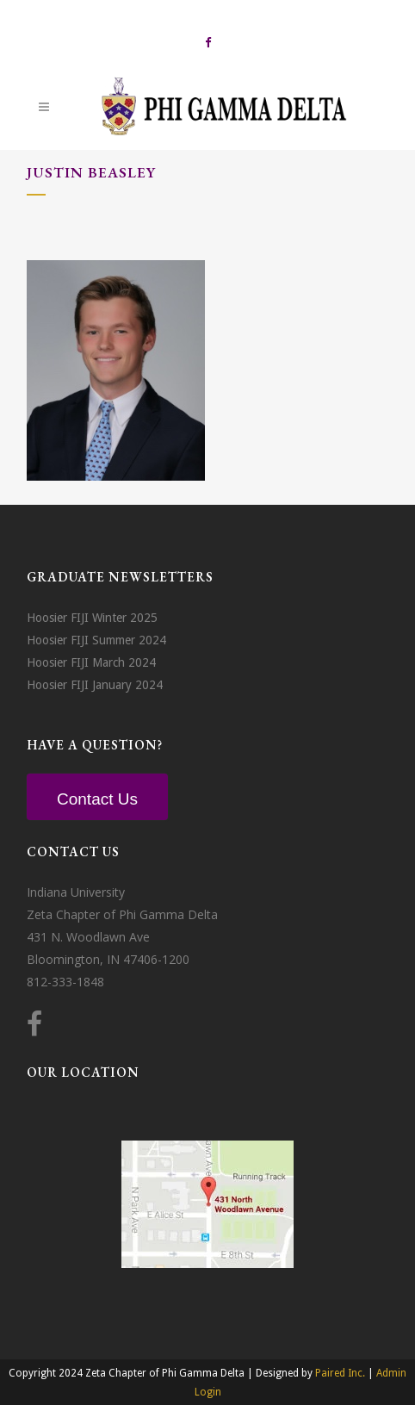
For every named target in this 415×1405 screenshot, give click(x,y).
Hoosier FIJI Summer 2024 (96, 640)
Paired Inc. (340, 1373)
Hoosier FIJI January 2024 (95, 685)
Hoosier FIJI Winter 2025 (92, 618)
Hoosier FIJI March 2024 (91, 662)
